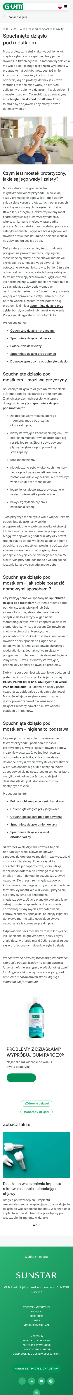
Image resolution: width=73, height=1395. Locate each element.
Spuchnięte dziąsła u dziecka (30, 338)
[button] (34, 1225)
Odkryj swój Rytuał (36, 1325)
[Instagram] (51, 1381)
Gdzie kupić (36, 1316)
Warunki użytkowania (37, 1341)
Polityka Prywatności (36, 1345)
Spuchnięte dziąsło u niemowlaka (33, 824)
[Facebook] (22, 1381)
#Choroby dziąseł (36, 1112)
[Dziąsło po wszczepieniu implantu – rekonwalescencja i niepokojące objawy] (36, 1155)
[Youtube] (41, 1381)
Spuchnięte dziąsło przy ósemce (33, 353)
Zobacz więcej (17, 17)
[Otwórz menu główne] (67, 6)
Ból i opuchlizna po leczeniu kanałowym (38, 801)
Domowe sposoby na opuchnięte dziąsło (39, 361)
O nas (36, 1320)
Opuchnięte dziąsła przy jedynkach (35, 809)
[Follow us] (36, 1368)
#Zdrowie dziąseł (36, 1103)
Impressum (36, 1336)
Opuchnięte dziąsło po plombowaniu (36, 817)
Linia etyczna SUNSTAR (36, 1349)
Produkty (36, 1312)
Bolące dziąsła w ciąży (26, 346)
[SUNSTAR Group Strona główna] (36, 1275)
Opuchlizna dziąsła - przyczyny (32, 330)
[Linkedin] (31, 1381)
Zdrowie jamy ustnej (36, 1307)
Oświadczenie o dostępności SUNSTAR (36, 1354)
